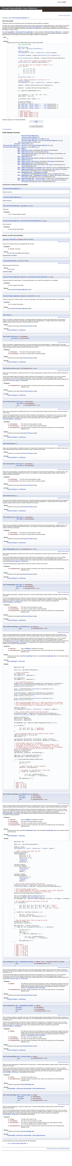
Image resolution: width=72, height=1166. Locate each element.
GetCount (38, 931)
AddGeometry (24, 53)
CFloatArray (21, 102)
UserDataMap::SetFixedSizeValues (34, 1094)
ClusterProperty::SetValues (16, 330)
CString (46, 104)
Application (21, 47)
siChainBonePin (23, 872)
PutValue (20, 689)
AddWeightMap (25, 163)
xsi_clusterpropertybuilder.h (19, 18)
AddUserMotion (26, 156)
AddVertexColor (26, 160)
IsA (22, 142)
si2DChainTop (23, 863)
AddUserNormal (26, 152)
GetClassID (25, 144)
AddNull (19, 678)
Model (19, 49)
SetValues (23, 77)
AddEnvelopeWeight (27, 168)
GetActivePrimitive (43, 55)
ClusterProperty (23, 62)
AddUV (23, 149)
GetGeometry (54, 55)
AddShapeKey (25, 172)
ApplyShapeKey (65, 975)
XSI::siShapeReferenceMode (39, 172)
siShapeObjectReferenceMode (36, 992)
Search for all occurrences (64, 15)
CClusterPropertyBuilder (33, 27)
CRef (43, 139)
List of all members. (7, 129)
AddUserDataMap (26, 178)
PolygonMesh (21, 55)
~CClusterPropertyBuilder (29, 137)
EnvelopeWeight (28, 659)
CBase (15, 256)
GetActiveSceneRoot (35, 49)
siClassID (27, 142)
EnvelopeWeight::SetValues (18, 645)
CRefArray (40, 168)
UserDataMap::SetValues (10, 1077)
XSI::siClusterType (38, 178)
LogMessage (24, 104)
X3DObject (21, 51)
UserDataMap (27, 1090)
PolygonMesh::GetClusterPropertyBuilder (19, 32)
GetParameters (36, 692)
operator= (24, 145)
